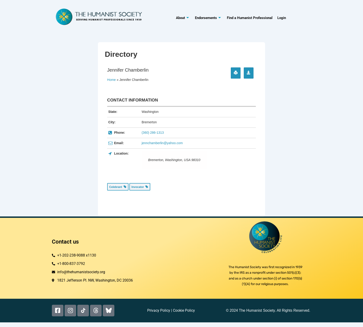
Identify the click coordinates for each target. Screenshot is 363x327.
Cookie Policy (184, 310)
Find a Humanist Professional (249, 18)
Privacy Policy (158, 310)
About (182, 18)
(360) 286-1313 (153, 132)
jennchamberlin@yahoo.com (162, 143)
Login (281, 18)
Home (111, 80)
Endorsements (208, 18)
